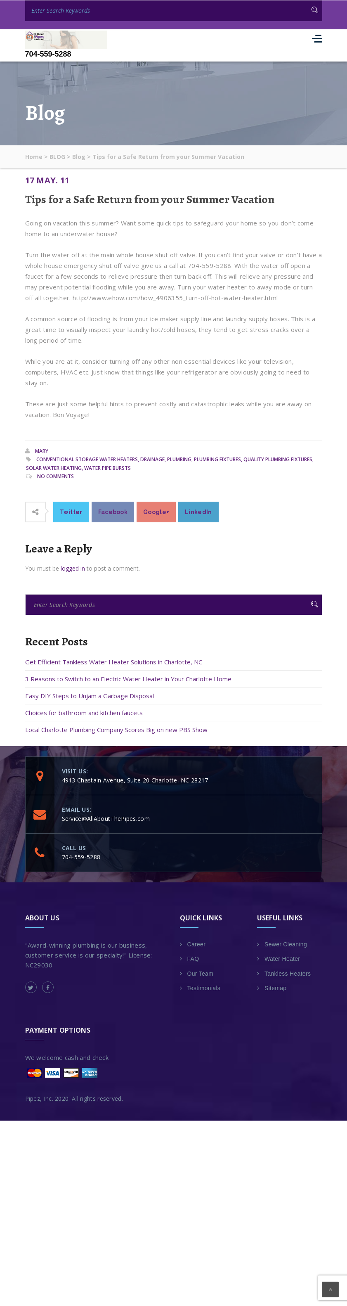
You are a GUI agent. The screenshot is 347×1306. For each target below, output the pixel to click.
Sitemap (275, 988)
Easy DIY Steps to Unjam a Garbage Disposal (89, 695)
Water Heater (282, 958)
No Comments (55, 476)
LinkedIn (198, 511)
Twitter (71, 511)
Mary (41, 450)
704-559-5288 (48, 54)
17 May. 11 (47, 180)
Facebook (112, 511)
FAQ (193, 958)
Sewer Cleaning (285, 944)
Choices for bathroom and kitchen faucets (84, 712)
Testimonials (204, 988)
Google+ (156, 511)
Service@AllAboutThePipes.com (106, 818)
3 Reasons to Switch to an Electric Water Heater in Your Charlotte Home (128, 678)
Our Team (200, 973)
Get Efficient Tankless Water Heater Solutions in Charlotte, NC (113, 661)
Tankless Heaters (287, 973)
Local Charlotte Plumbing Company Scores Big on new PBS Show (116, 729)
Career (196, 944)
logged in (73, 568)
